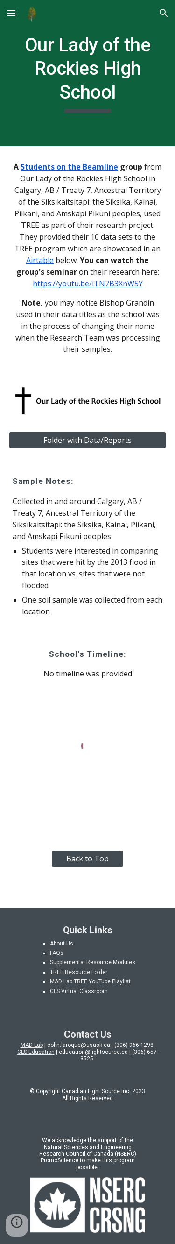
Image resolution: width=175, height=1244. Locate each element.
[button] (11, 13)
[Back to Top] (87, 858)
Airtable (40, 260)
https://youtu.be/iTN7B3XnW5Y (88, 283)
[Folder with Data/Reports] (87, 440)
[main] (88, 73)
